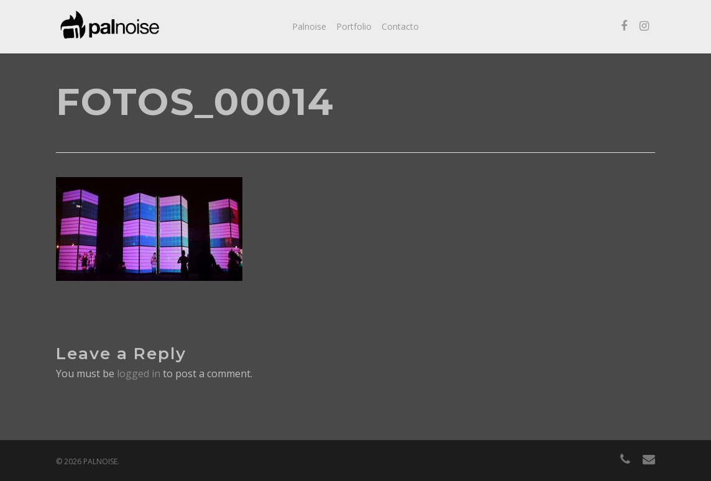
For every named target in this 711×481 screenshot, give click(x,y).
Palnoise (309, 26)
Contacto (400, 26)
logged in (138, 373)
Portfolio (354, 26)
